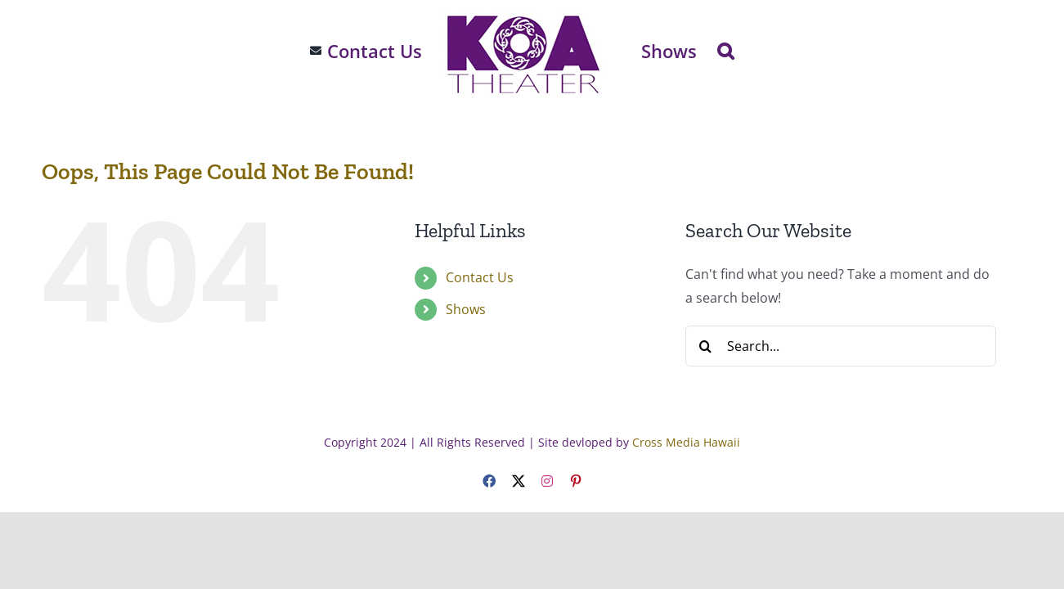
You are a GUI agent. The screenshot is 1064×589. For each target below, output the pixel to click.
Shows (466, 309)
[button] (756, 50)
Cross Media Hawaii (686, 442)
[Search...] (840, 346)
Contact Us (480, 277)
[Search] (705, 346)
